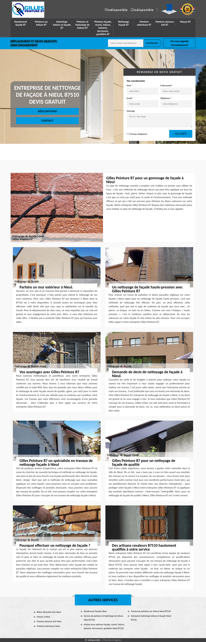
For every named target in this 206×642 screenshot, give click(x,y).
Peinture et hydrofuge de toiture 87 (82, 24)
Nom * (130, 85)
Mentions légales (112, 640)
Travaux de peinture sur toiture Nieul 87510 (151, 611)
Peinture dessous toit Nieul (49, 621)
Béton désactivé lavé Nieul (49, 612)
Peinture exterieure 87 (144, 23)
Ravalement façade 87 (20, 23)
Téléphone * (166, 98)
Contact (47, 120)
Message (131, 111)
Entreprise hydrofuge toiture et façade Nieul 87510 (151, 618)
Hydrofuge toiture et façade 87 (62, 24)
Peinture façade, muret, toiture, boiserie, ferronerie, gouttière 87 (103, 28)
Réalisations (47, 111)
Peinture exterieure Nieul (48, 626)
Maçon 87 (185, 21)
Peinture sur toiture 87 (41, 23)
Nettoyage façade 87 (123, 23)
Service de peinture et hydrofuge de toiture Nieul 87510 (103, 618)
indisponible (118, 10)
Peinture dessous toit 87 (165, 23)
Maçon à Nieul (43, 616)
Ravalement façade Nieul (95, 611)
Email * (130, 98)
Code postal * (166, 85)
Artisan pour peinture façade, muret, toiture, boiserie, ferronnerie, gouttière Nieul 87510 (104, 626)
